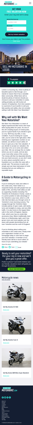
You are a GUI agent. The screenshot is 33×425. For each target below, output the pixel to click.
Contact (3, 403)
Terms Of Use (5, 413)
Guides (3, 406)
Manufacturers (5, 407)
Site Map (4, 419)
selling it (4, 110)
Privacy (3, 418)
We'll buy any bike (14, 134)
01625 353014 (22, 262)
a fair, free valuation (21, 144)
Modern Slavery (5, 416)
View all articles (6, 279)
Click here (16, 41)
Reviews (3, 402)
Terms (3, 412)
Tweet (11, 247)
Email (18, 247)
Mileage (9, 26)
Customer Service (5, 410)
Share (5, 247)
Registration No (12, 19)
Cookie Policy (5, 414)
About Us (4, 401)
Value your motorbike (16, 269)
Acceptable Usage (6, 417)
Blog (3, 408)
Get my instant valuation (16, 34)
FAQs (3, 409)
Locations (4, 404)
